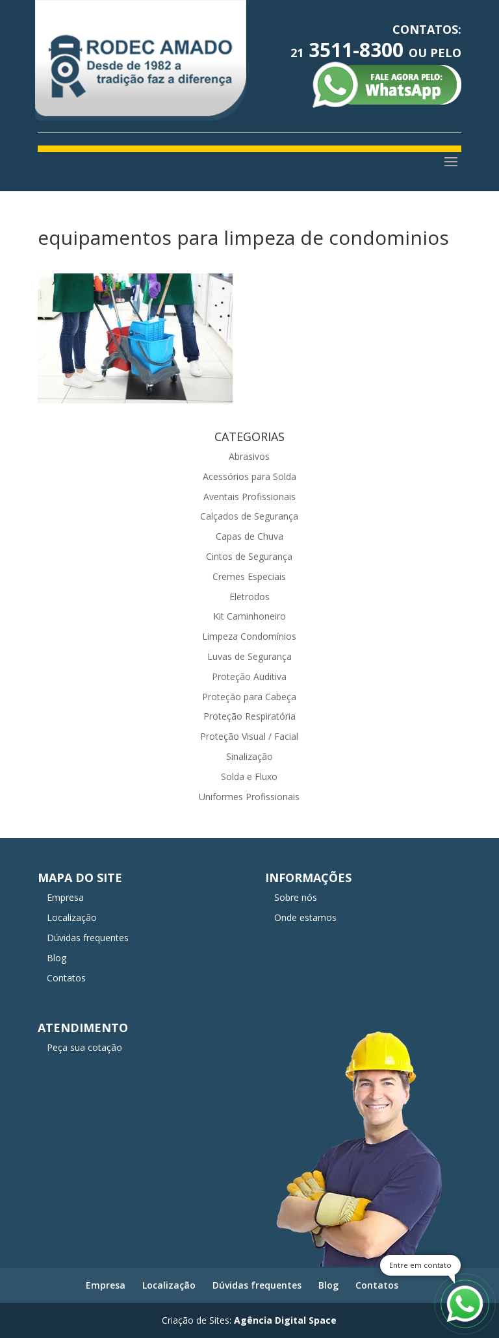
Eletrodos (249, 596)
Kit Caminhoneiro (249, 616)
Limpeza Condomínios (249, 636)
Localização (72, 917)
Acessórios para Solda (249, 476)
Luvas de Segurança (249, 656)
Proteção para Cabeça (249, 696)
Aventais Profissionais (249, 496)
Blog (56, 958)
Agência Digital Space (285, 1320)
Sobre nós (295, 897)
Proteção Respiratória (249, 716)
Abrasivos (249, 456)
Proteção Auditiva (249, 676)
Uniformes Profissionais (249, 796)
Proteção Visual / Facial (249, 736)
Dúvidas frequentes (88, 937)
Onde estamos (305, 917)
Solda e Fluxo (249, 776)
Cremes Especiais (249, 576)
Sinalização (249, 756)
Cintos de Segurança (249, 556)
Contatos (66, 978)
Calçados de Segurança (249, 516)
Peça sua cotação (84, 1047)
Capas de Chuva (249, 536)
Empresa (65, 897)
